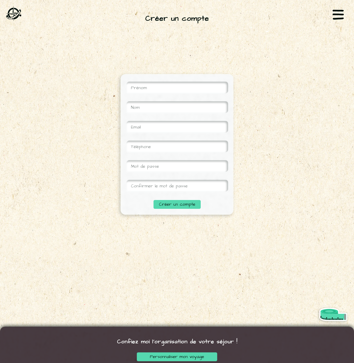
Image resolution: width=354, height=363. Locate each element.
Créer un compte (177, 204)
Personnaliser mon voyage (177, 357)
